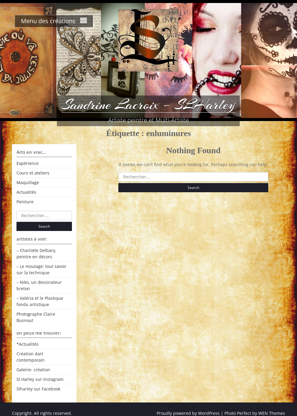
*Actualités (27, 344)
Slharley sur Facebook (38, 389)
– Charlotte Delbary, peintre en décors (36, 253)
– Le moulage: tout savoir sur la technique (41, 269)
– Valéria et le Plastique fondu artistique (39, 301)
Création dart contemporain (30, 357)
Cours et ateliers (32, 173)
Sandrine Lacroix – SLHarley (148, 104)
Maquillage (27, 182)
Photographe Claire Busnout (35, 317)
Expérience (27, 163)
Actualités (26, 192)
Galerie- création (33, 369)
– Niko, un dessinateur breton (39, 285)
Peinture (25, 202)
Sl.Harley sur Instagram (40, 379)
